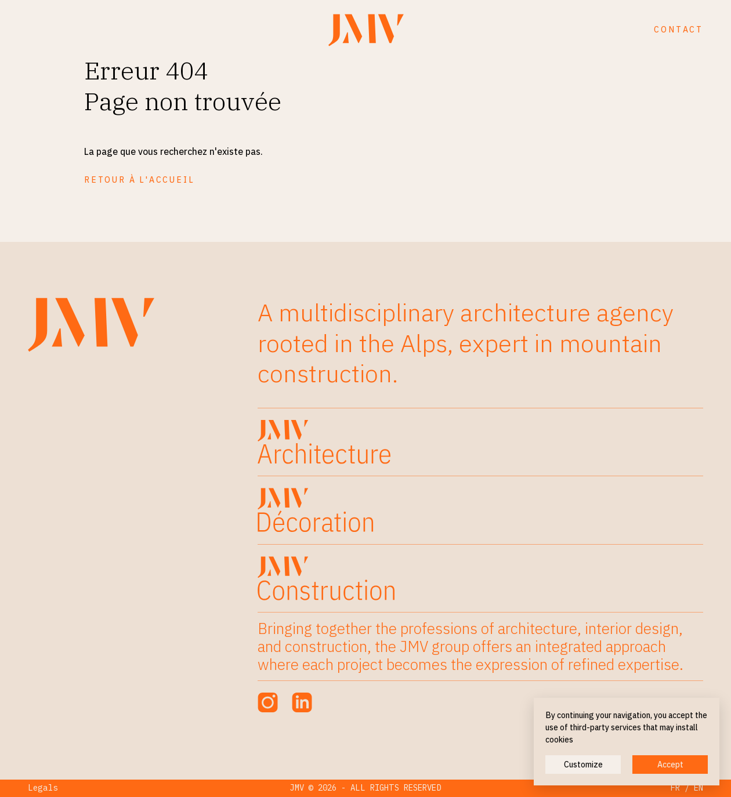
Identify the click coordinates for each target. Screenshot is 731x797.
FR (675, 787)
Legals (43, 787)
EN (698, 787)
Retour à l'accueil (139, 180)
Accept (670, 764)
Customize (583, 764)
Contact (678, 29)
